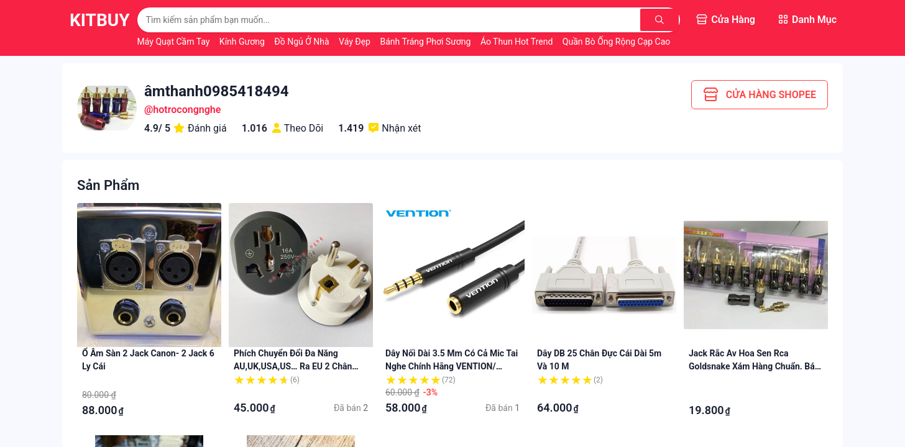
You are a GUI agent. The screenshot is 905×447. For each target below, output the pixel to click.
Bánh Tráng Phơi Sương (426, 42)
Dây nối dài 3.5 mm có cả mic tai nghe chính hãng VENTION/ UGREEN (451, 366)
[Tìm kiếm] (659, 20)
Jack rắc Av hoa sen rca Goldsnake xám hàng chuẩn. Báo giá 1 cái (754, 366)
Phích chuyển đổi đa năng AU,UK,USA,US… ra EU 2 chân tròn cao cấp (293, 366)
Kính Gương (243, 42)
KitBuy (100, 20)
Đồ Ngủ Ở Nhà (302, 42)
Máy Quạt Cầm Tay (174, 42)
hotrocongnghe (187, 109)
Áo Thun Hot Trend (517, 42)
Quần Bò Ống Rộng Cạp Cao (618, 42)
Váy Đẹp (355, 42)
